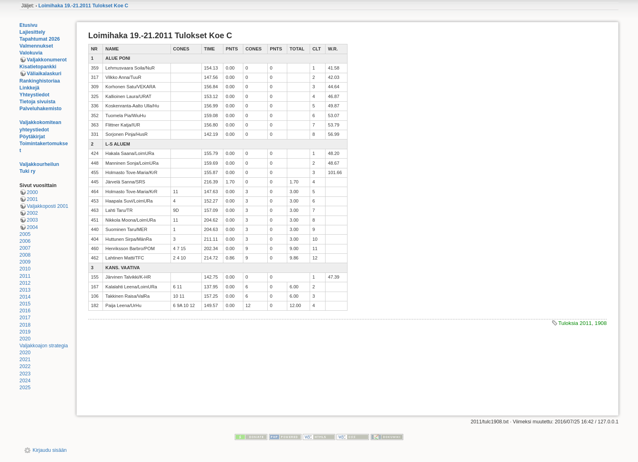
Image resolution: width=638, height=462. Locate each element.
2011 (25, 276)
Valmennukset (36, 46)
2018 (25, 325)
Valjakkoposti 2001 (47, 206)
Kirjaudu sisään (50, 450)
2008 (25, 255)
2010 (25, 269)
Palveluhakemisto (41, 108)
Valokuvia (31, 53)
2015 (25, 304)
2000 (32, 192)
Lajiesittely (32, 32)
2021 (25, 359)
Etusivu (28, 25)
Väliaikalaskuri (44, 73)
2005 (25, 234)
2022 (25, 366)
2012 (25, 283)
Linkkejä (29, 88)
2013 (25, 290)
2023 (25, 374)
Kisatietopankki (38, 67)
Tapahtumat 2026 (40, 39)
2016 (25, 311)
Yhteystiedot (35, 95)
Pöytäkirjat (32, 136)
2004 (32, 227)
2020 (25, 339)
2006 (25, 241)
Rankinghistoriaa (40, 81)
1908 (601, 323)
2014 (25, 297)
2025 (25, 387)
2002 (32, 213)
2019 (25, 332)
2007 (25, 248)
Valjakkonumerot (47, 60)
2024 (25, 381)
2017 (25, 317)
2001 (32, 199)
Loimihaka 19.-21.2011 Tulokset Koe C (83, 6)
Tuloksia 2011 (575, 323)
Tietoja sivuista (37, 102)
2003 (32, 220)
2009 (25, 262)
